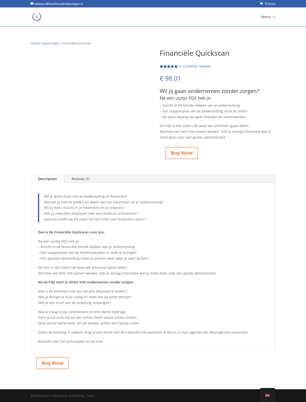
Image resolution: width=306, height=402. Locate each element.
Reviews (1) (80, 179)
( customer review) (194, 66)
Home (35, 43)
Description (47, 179)
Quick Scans (50, 43)
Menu (266, 17)
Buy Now (182, 153)
